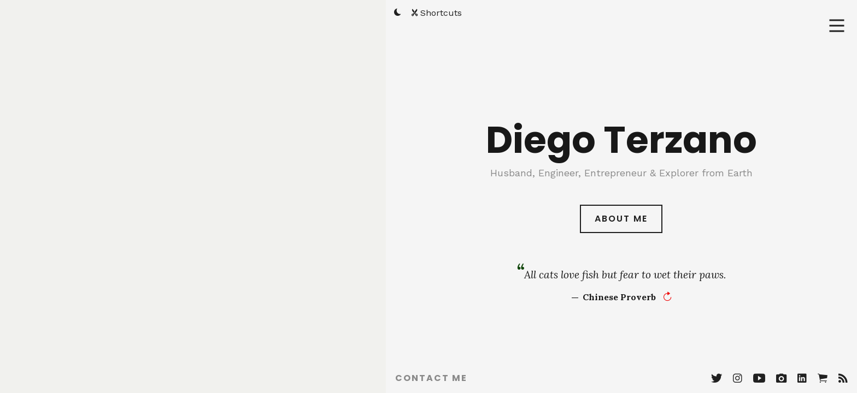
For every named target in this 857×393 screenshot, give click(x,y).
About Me (621, 213)
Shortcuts (437, 13)
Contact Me (431, 378)
